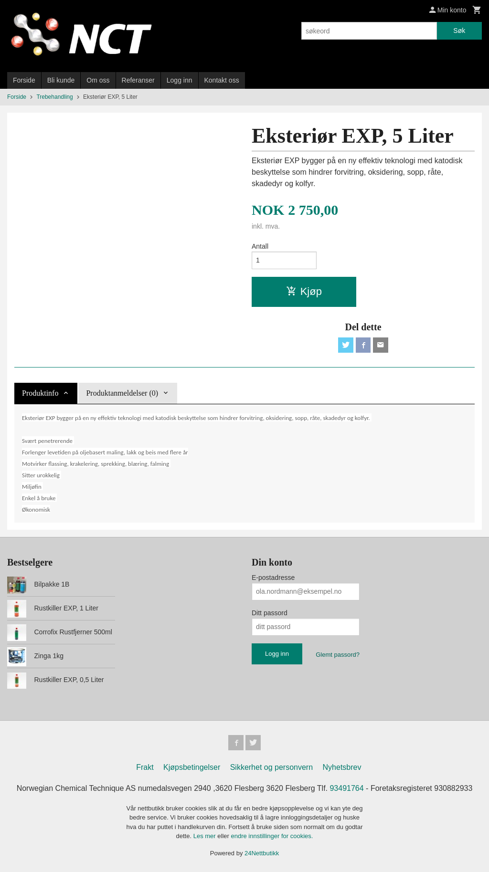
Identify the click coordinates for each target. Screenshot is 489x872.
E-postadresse (273, 577)
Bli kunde (61, 80)
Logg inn (179, 80)
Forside (24, 80)
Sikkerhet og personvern (271, 767)
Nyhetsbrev (342, 767)
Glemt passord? (338, 654)
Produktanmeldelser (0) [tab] (122, 393)
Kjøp (304, 291)
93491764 (346, 788)
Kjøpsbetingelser (191, 767)
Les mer (205, 836)
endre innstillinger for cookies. (272, 836)
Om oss (97, 80)
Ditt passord (269, 613)
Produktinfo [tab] (40, 393)
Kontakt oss (221, 80)
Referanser (138, 80)
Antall (260, 246)
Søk (459, 30)
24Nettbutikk (261, 853)
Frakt (144, 767)
